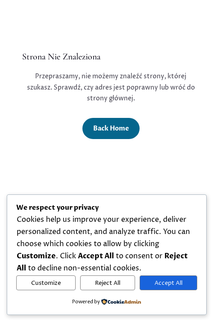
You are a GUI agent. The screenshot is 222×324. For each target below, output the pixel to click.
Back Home (111, 128)
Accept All (168, 283)
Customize (46, 283)
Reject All (107, 283)
